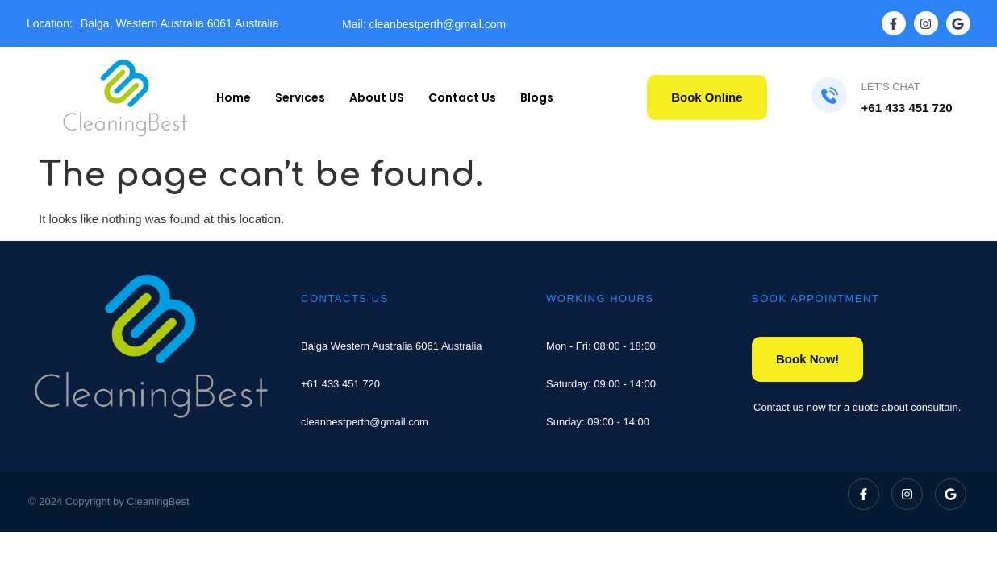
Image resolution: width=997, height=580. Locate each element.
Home (233, 97)
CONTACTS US (345, 298)
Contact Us (462, 97)
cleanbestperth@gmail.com (364, 422)
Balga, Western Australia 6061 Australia (180, 23)
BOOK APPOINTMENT (815, 298)
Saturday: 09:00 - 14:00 (601, 384)
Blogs (536, 97)
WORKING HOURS (600, 298)
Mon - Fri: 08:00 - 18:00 (601, 346)
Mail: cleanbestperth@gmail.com (424, 24)
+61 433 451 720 (340, 384)
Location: (50, 23)
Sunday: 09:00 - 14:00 (597, 422)
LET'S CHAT (890, 87)
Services (300, 97)
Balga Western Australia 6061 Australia (391, 346)
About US (376, 97)
